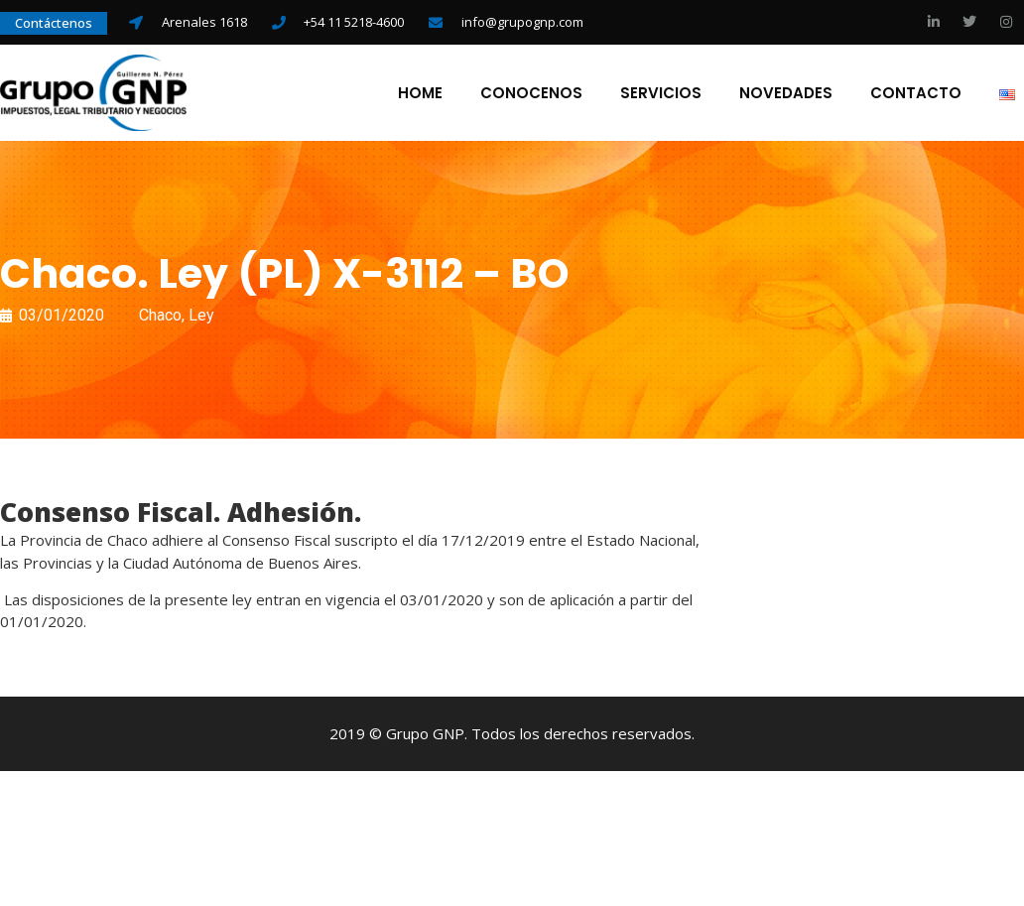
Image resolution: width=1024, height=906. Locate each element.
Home (419, 94)
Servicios (660, 94)
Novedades (785, 94)
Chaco (160, 317)
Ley (201, 317)
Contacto (914, 94)
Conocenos (530, 94)
